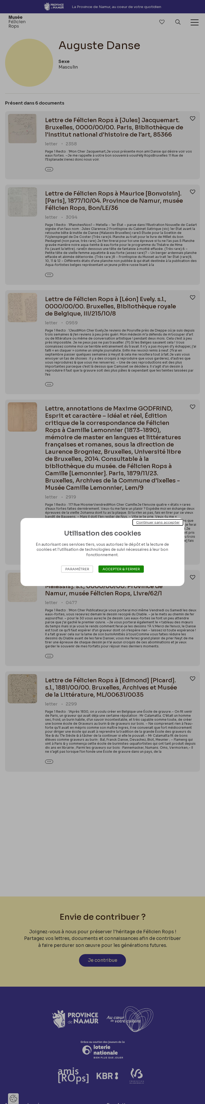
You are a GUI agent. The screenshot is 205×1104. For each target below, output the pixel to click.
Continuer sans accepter (158, 522)
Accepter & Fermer (121, 569)
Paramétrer (77, 569)
